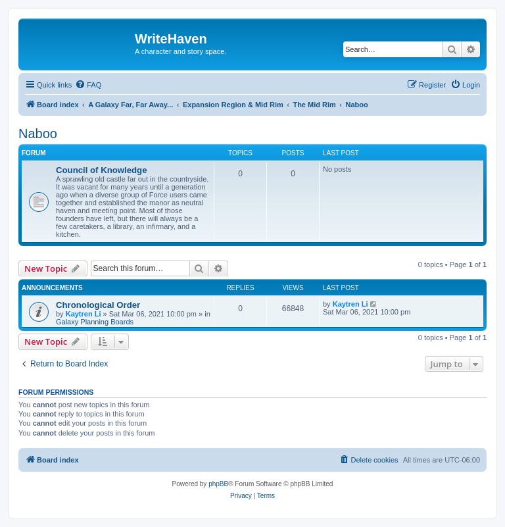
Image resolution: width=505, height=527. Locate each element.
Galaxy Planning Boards (94, 322)
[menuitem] (88, 85)
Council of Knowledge (101, 170)
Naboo (37, 133)
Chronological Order (98, 305)
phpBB (218, 484)
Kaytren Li (83, 314)
